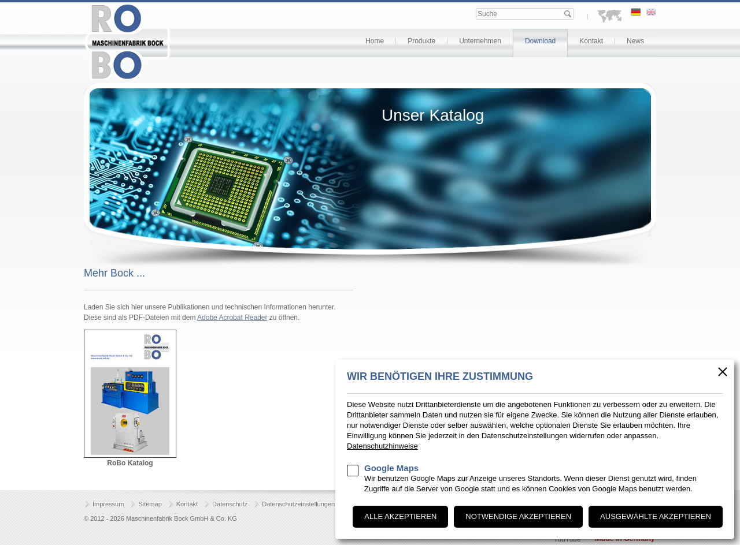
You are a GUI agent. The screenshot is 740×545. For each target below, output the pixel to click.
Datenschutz (229, 504)
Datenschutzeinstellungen (298, 504)
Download (540, 41)
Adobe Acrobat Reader (232, 317)
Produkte (421, 41)
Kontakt (591, 41)
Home (374, 41)
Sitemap (149, 504)
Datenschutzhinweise (382, 446)
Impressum (108, 504)
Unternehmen (480, 41)
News (635, 41)
